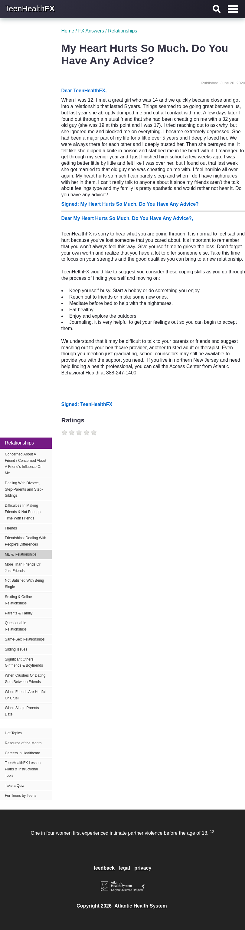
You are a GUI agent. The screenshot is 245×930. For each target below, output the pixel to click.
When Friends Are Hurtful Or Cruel (25, 695)
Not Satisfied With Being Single (24, 583)
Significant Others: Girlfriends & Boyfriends (24, 662)
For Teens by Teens (20, 795)
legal (124, 868)
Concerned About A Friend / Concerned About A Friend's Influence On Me (25, 463)
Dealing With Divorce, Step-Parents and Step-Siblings (24, 489)
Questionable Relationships (16, 626)
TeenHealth (30, 8)
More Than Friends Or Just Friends (23, 567)
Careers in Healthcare (22, 753)
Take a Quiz (14, 785)
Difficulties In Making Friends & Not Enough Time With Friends (23, 511)
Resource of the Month (23, 743)
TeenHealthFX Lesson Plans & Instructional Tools (23, 769)
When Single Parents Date (22, 711)
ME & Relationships (21, 554)
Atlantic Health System (140, 905)
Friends (11, 528)
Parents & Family (18, 613)
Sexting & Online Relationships (18, 600)
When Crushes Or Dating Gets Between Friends (25, 678)
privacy (142, 868)
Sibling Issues (16, 649)
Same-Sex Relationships (24, 639)
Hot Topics (13, 733)
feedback (104, 868)
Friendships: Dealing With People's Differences (25, 541)
